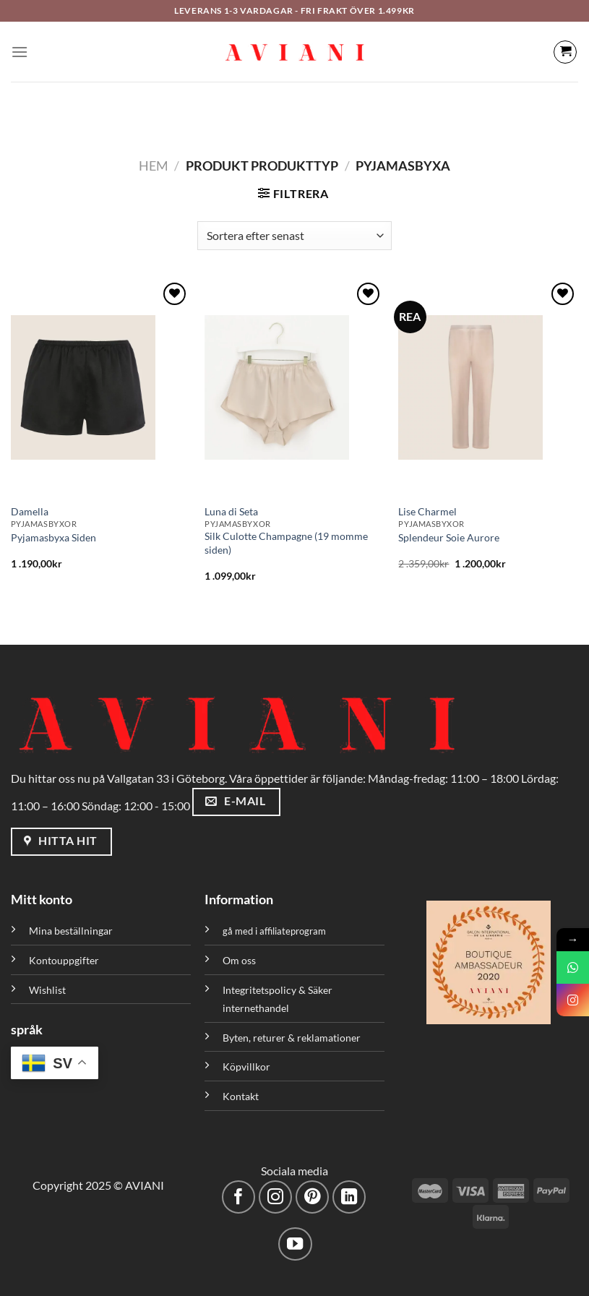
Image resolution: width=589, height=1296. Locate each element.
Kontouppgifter (64, 960)
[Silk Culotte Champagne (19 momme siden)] (294, 387)
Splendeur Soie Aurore (448, 537)
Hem (153, 165)
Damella (29, 511)
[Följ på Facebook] (239, 1197)
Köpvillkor (246, 1066)
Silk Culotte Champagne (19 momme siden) (286, 543)
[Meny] (19, 51)
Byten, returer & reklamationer (292, 1037)
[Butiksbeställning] (294, 235)
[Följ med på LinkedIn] (349, 1197)
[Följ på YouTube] (295, 1244)
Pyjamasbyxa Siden (53, 537)
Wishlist (47, 990)
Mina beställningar (72, 930)
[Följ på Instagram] (276, 1197)
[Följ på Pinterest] (313, 1197)
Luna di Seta (231, 511)
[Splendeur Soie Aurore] (488, 387)
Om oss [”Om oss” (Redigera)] (239, 960)
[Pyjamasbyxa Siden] (101, 387)
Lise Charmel (427, 511)
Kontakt (241, 1096)
